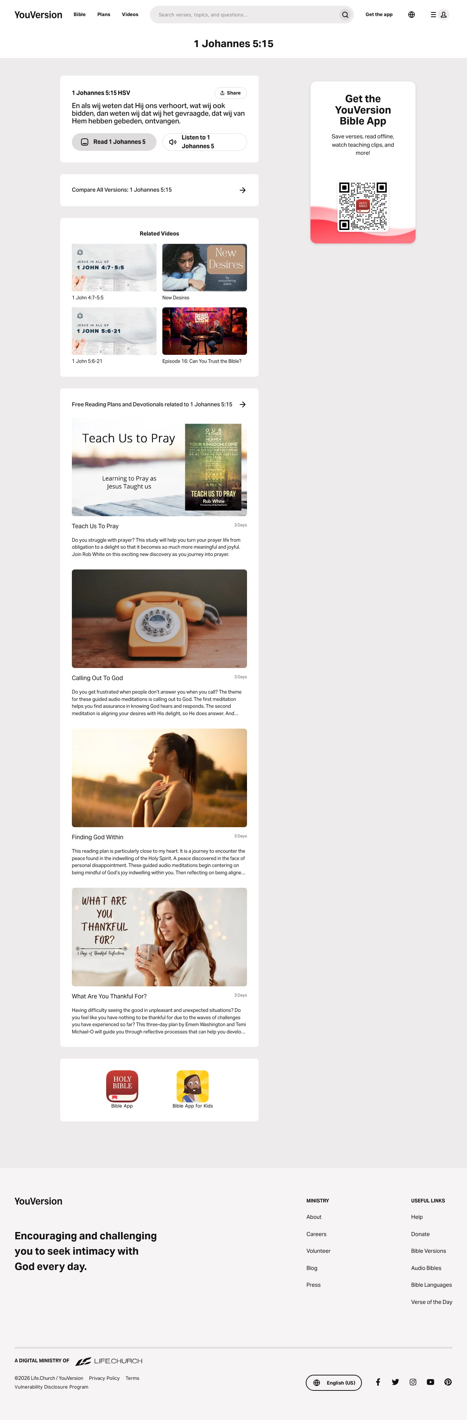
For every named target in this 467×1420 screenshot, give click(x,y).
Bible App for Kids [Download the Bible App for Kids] (193, 1089)
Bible (80, 14)
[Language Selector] (411, 14)
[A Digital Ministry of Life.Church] (233, 1357)
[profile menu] (438, 14)
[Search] (243, 14)
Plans (103, 14)
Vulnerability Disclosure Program (51, 1387)
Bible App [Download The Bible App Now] (122, 1089)
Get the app (379, 14)
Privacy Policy (104, 1378)
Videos (130, 14)
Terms (132, 1378)
